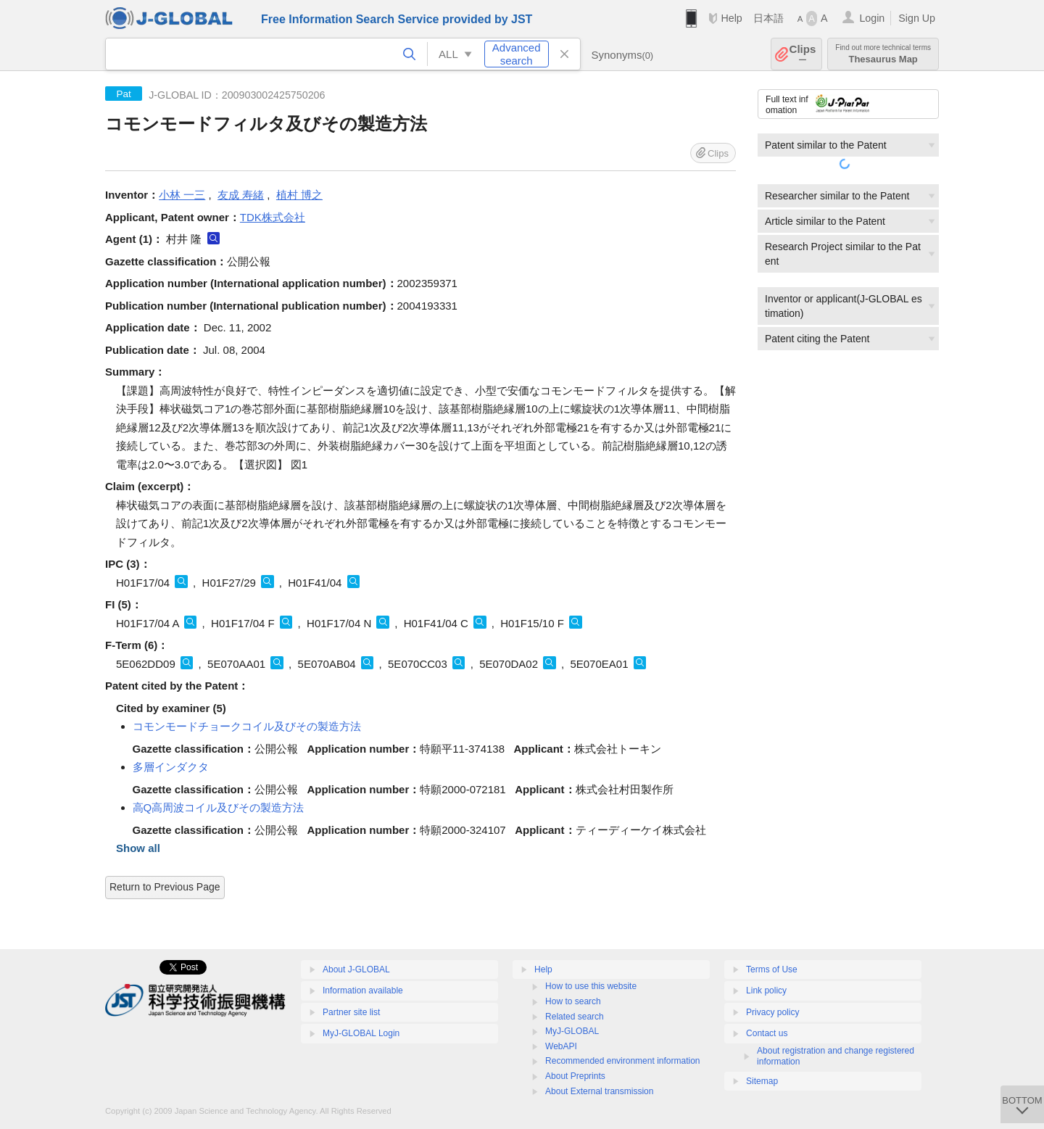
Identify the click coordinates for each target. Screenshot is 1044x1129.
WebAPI (561, 1046)
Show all (138, 848)
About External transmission (599, 1091)
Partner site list (351, 1012)
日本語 (768, 18)
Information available (363, 990)
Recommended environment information (622, 1061)
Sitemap (762, 1081)
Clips (803, 54)
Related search (574, 1017)
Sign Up (916, 18)
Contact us (766, 1033)
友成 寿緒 (241, 195)
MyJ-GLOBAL (572, 1031)
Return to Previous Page (164, 887)
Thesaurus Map (883, 54)
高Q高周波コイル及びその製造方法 (218, 807)
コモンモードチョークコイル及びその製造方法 (247, 726)
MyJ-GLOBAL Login (361, 1033)
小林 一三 (182, 195)
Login (871, 18)
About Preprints (575, 1076)
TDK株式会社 (272, 217)
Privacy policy (772, 1012)
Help (731, 18)
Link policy (766, 990)
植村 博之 (299, 195)
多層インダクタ (171, 767)
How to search (573, 1001)
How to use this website (591, 986)
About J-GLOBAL (356, 969)
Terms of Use (772, 969)
